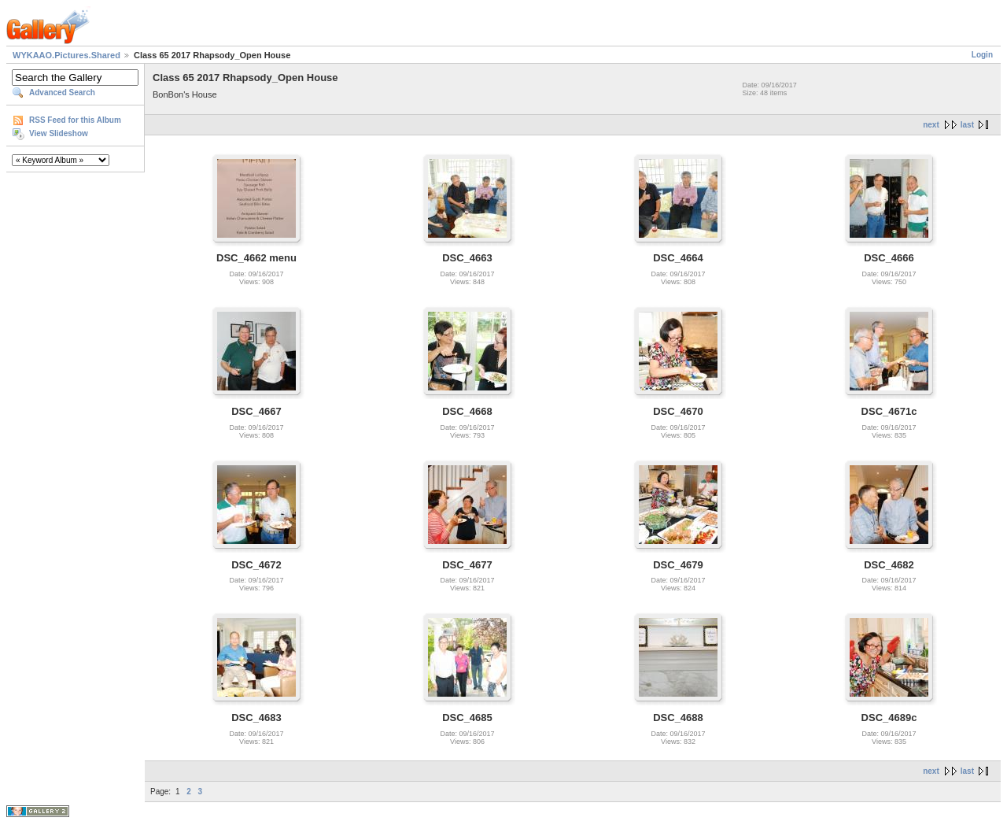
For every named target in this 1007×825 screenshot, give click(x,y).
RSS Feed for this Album (75, 120)
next (931, 124)
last (967, 124)
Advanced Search (62, 92)
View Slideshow (58, 133)
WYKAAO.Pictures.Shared (66, 55)
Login (982, 54)
